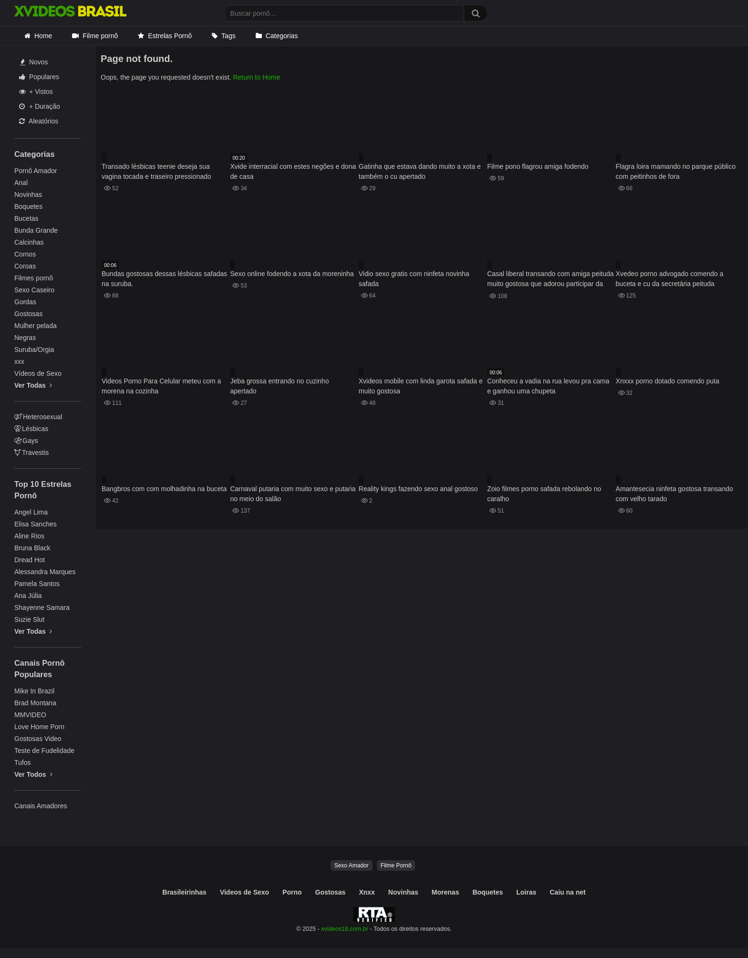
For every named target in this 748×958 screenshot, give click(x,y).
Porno (291, 892)
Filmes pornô (33, 278)
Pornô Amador (35, 171)
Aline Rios (29, 536)
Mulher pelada (35, 326)
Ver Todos (33, 774)
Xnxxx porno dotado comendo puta (667, 381)
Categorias (282, 36)
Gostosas (28, 314)
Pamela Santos (37, 583)
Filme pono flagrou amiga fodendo (537, 166)
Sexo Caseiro (34, 290)
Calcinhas (28, 242)
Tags (228, 36)
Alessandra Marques (44, 572)
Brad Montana (35, 703)
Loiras (526, 892)
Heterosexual (38, 417)
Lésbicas (31, 429)
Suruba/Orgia (34, 349)
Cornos (25, 254)
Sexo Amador (351, 865)
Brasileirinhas (184, 892)
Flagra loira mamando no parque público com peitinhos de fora (676, 171)
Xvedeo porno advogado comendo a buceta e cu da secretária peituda (670, 279)
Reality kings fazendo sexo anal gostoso (418, 489)
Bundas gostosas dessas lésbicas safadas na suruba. (164, 279)
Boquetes (28, 206)
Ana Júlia (28, 595)
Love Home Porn (39, 727)
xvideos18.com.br (344, 929)
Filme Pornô (396, 865)
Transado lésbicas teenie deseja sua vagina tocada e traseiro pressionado (156, 171)
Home (43, 36)
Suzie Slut (29, 619)
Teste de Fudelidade (44, 750)
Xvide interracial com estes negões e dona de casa (293, 171)
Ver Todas (33, 385)
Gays (26, 440)
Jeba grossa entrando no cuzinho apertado (279, 386)
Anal (21, 182)
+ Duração (39, 106)
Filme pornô (100, 36)
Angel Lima (31, 512)
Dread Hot (29, 560)
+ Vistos (36, 91)
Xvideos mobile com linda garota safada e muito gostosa (421, 386)
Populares (39, 77)
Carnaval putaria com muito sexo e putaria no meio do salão (292, 494)
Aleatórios (38, 121)
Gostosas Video (38, 738)
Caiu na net (567, 892)
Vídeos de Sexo (38, 373)
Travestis (31, 452)
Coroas (25, 266)
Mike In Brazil (34, 691)
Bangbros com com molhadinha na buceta (164, 489)
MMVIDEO (30, 715)
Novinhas (28, 194)
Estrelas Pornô (170, 36)
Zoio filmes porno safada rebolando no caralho (544, 494)
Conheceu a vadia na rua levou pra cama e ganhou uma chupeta (548, 386)
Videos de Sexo (244, 892)
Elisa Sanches (35, 524)
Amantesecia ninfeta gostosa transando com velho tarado (674, 494)
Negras (25, 337)
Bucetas (26, 218)
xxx (19, 361)
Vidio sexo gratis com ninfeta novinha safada (414, 279)
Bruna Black (32, 548)
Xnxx (366, 892)
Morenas (445, 892)
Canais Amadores (40, 806)
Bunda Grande (36, 230)
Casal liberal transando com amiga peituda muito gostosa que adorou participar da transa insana (550, 279)
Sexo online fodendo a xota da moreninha (291, 274)
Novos (34, 62)
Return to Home (256, 77)
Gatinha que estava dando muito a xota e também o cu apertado (420, 171)
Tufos (22, 762)
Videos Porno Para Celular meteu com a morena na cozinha (161, 386)
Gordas (25, 302)
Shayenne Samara (42, 607)
